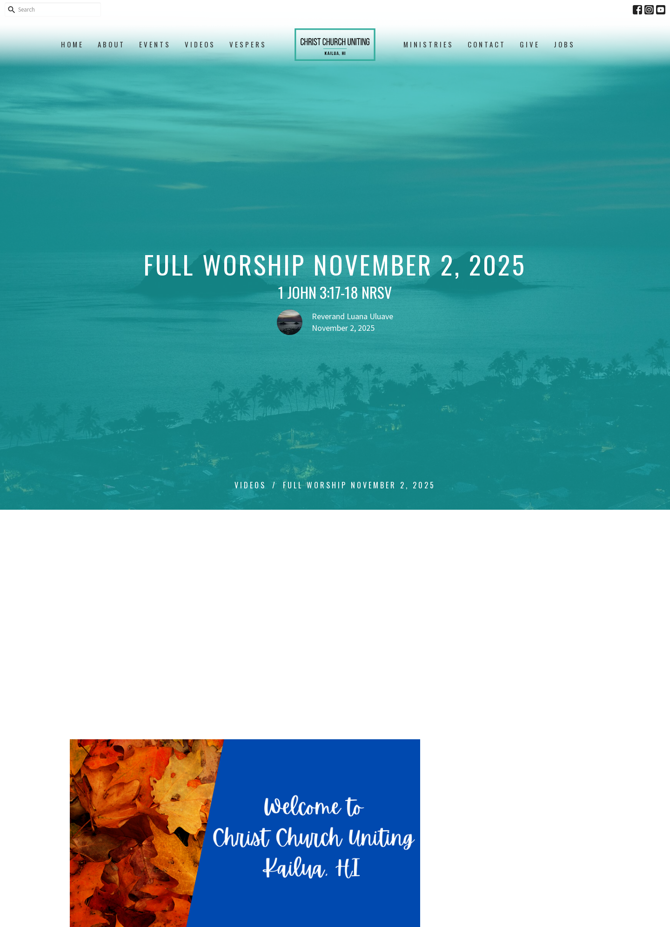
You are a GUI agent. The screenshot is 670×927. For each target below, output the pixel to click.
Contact (487, 44)
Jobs (564, 44)
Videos (200, 44)
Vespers (248, 44)
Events (155, 44)
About (111, 44)
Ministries (428, 44)
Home (72, 44)
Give (530, 44)
